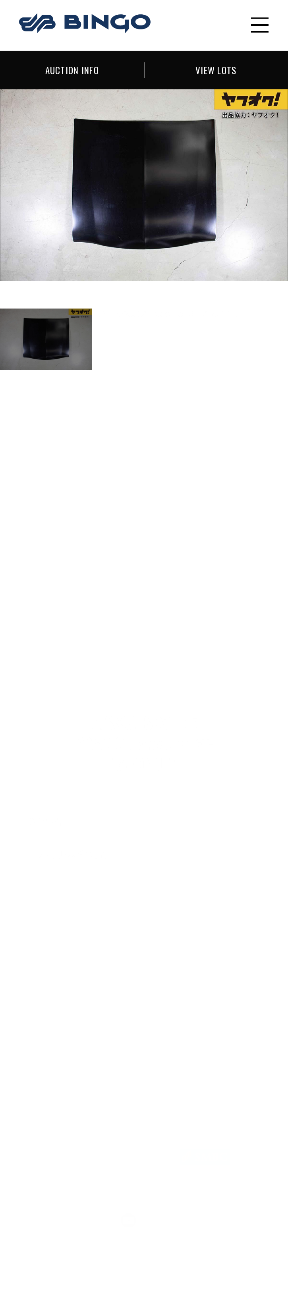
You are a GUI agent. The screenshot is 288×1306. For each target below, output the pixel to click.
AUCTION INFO (72, 70)
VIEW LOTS (216, 70)
